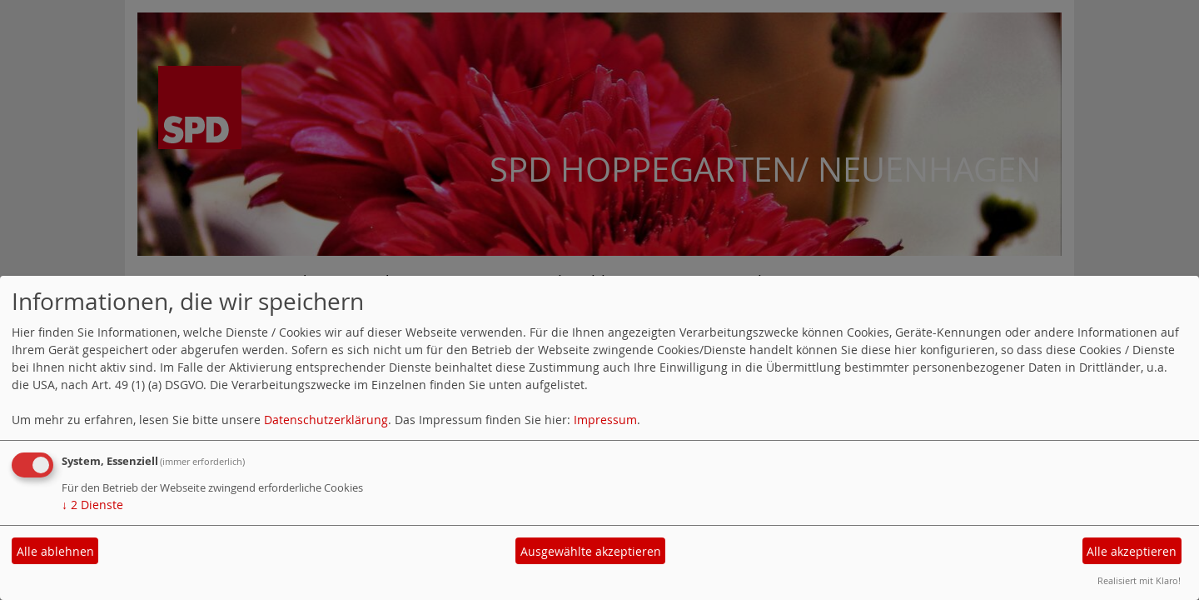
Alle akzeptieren (1132, 551)
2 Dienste (92, 504)
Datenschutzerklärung (326, 420)
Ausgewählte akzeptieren (590, 551)
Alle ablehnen (55, 551)
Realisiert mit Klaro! (1139, 580)
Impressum (605, 420)
